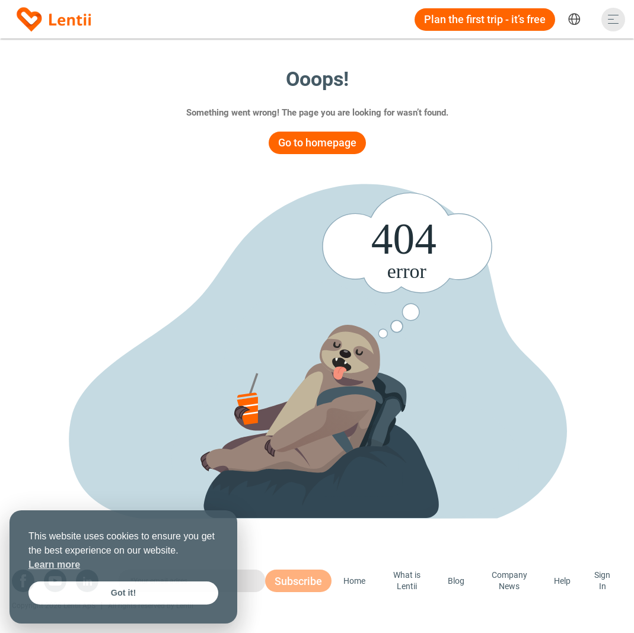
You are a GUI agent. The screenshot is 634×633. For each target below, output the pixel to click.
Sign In (602, 580)
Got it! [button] (123, 592)
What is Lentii (406, 580)
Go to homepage (317, 142)
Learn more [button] (54, 565)
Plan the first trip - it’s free (485, 19)
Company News (509, 580)
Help (562, 581)
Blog (456, 581)
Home (354, 581)
